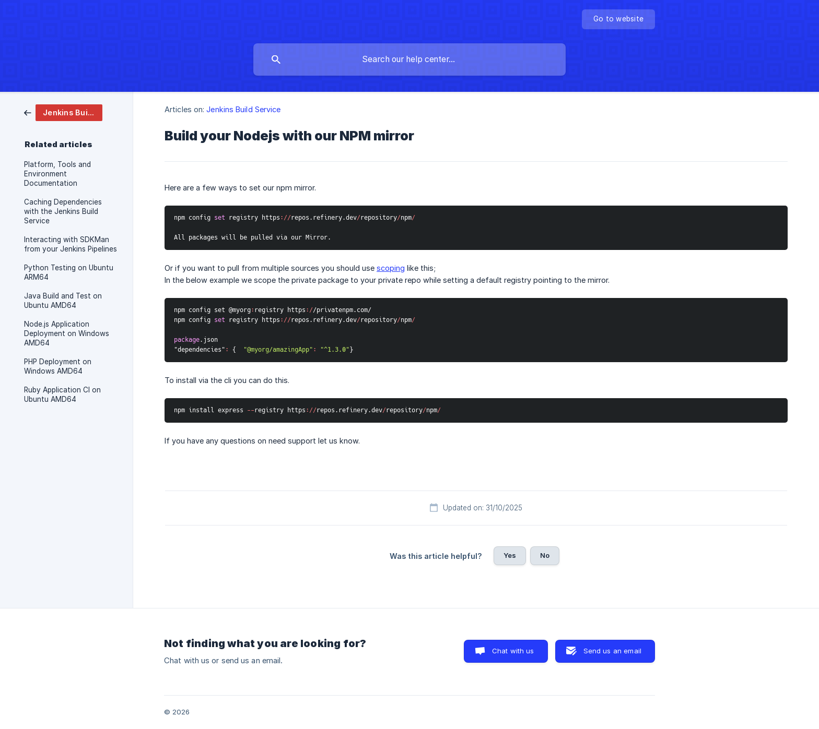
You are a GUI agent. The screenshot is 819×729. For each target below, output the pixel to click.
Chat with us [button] (513, 651)
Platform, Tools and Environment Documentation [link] (57, 173)
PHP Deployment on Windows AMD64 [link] (57, 366)
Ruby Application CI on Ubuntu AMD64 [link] (62, 394)
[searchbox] (409, 59)
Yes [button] (510, 555)
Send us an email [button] (612, 651)
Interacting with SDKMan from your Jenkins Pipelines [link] (70, 244)
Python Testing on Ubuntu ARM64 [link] (68, 272)
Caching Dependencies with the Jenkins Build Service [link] (63, 211)
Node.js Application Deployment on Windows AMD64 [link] (66, 333)
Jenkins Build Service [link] (243, 109)
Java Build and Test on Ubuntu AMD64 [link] (63, 300)
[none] (618, 19)
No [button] (544, 555)
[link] (63, 112)
